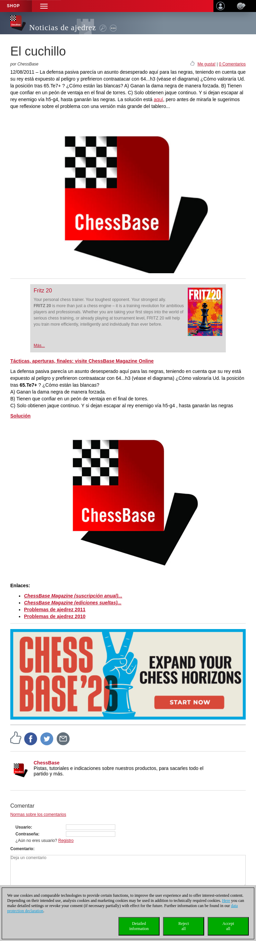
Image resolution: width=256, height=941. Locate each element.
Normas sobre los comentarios (38, 814)
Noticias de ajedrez (62, 27)
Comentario (21, 848)
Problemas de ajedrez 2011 (54, 609)
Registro (66, 840)
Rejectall (183, 926)
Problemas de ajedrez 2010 (54, 616)
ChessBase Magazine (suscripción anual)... (73, 596)
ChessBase (47, 762)
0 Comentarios (232, 64)
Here (226, 900)
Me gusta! (206, 64)
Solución (20, 416)
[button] (44, 6)
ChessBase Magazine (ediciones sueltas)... (72, 602)
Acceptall (228, 926)
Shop (13, 5)
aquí (158, 99)
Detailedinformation (139, 926)
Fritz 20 (43, 290)
